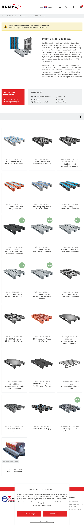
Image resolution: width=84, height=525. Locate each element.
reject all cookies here (44, 505)
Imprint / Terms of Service (38, 522)
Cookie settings (29, 514)
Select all (54, 514)
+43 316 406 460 (10, 99)
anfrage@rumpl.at (11, 102)
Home (4, 16)
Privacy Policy (50, 522)
